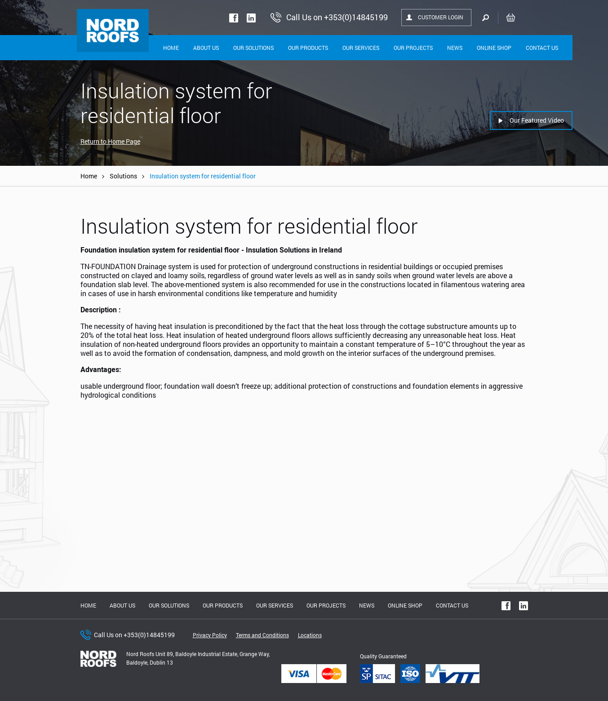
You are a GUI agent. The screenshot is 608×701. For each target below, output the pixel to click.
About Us (206, 47)
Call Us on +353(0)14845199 (134, 634)
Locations (310, 635)
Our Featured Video (537, 120)
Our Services (360, 47)
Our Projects (413, 47)
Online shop (494, 47)
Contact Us (542, 47)
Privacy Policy (210, 635)
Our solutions (253, 47)
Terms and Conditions (262, 635)
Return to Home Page (110, 141)
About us (122, 605)
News (454, 47)
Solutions (123, 176)
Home (171, 47)
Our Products (308, 47)
